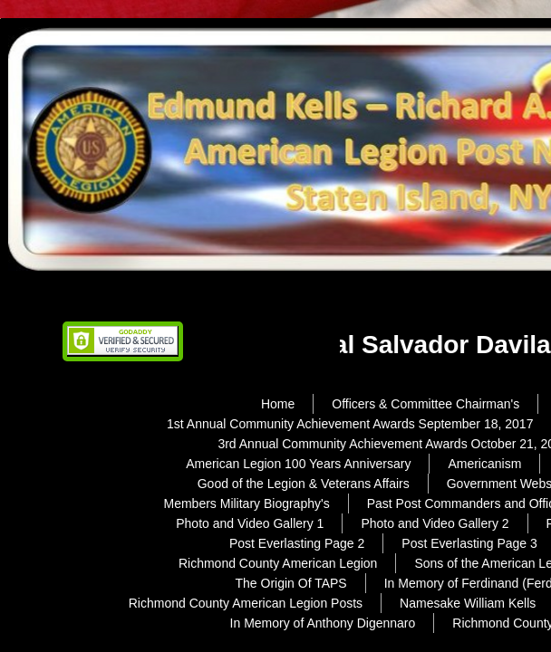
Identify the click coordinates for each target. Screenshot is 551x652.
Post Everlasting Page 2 (296, 543)
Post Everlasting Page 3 (468, 543)
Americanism (484, 463)
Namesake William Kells (468, 603)
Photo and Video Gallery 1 (250, 523)
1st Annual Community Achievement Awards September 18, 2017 (350, 424)
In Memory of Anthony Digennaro (323, 623)
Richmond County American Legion (278, 563)
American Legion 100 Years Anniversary (298, 463)
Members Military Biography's (246, 503)
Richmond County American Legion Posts (245, 603)
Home (278, 404)
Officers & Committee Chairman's (425, 404)
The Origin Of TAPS (291, 583)
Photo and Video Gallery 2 (434, 523)
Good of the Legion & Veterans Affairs (304, 483)
